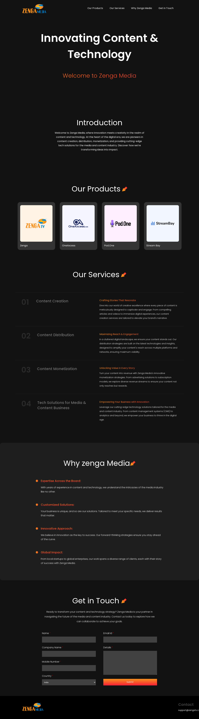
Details (108, 647)
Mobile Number (51, 661)
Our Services (117, 8)
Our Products (95, 8)
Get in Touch (166, 8)
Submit (130, 682)
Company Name (52, 647)
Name (46, 633)
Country (47, 676)
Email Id (108, 633)
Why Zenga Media (141, 8)
